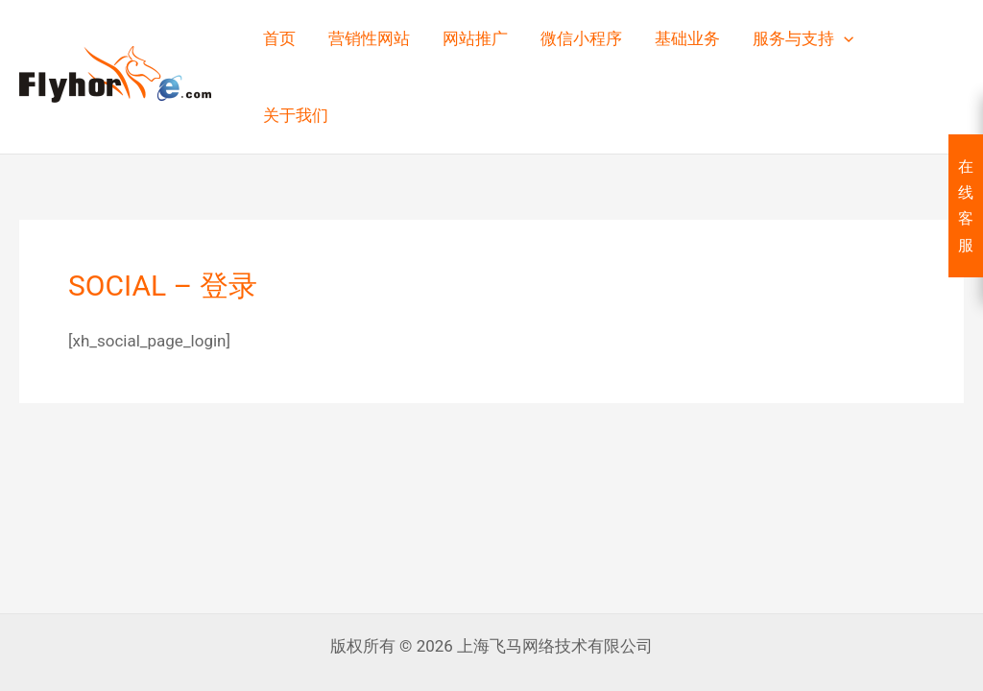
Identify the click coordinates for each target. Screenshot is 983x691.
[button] (843, 38)
